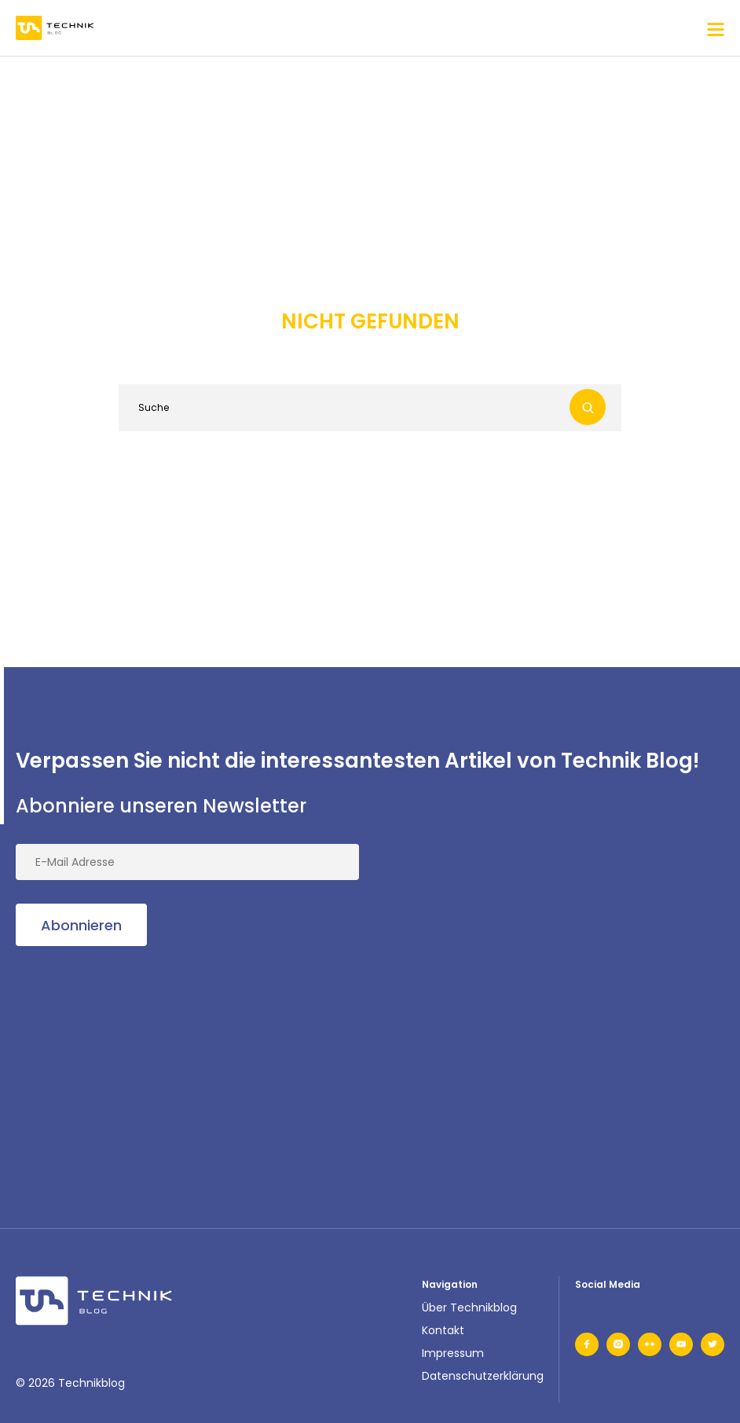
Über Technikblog (469, 1307)
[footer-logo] (94, 1301)
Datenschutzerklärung (483, 1376)
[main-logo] (55, 28)
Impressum (453, 1353)
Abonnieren (81, 925)
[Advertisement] (133, 1068)
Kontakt (443, 1330)
